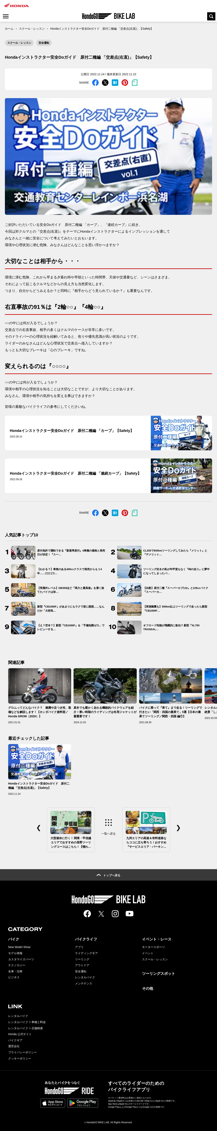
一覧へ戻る (108, 833)
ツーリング (82, 959)
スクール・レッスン (32, 28)
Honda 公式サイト (20, 1034)
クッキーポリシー (19, 1058)
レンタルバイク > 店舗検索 (25, 1028)
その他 (147, 988)
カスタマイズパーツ (21, 959)
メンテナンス (83, 983)
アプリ (79, 947)
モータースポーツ (153, 947)
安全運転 (44, 42)
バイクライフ (86, 939)
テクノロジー (16, 965)
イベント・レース (156, 939)
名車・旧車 (15, 971)
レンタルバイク (85, 977)
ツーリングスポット (158, 974)
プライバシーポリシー (22, 1052)
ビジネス (14, 977)
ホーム (9, 28)
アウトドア (82, 965)
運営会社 (14, 1046)
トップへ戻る (108, 875)
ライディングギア (86, 953)
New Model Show (19, 947)
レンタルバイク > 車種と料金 (27, 1022)
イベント (147, 953)
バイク (13, 939)
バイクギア (15, 1040)
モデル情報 (15, 953)
